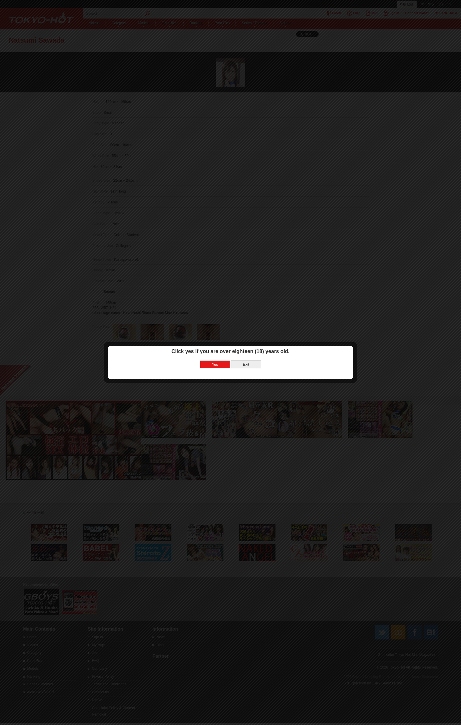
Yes (215, 364)
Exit (246, 364)
